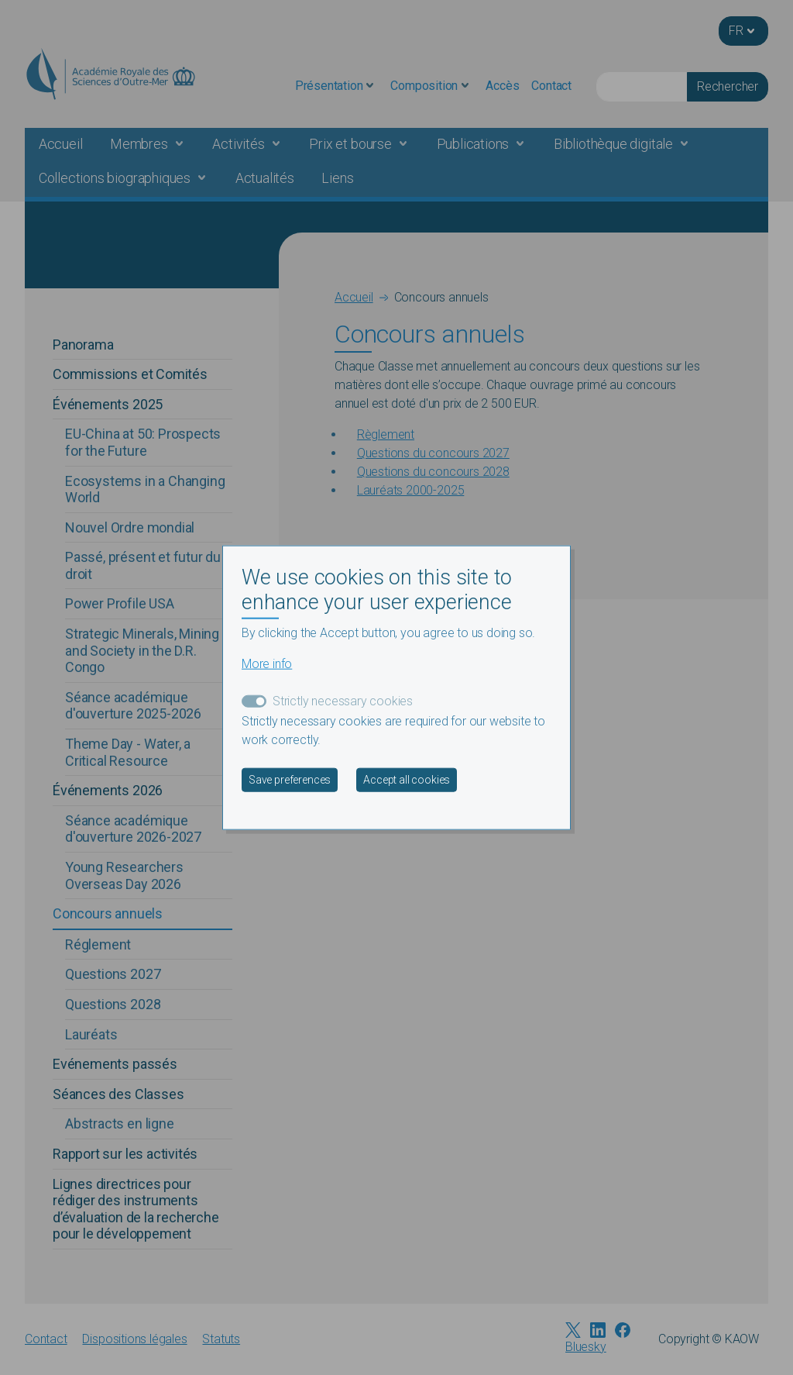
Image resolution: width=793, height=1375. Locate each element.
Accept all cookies (406, 779)
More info (267, 663)
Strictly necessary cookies (343, 700)
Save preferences (290, 779)
